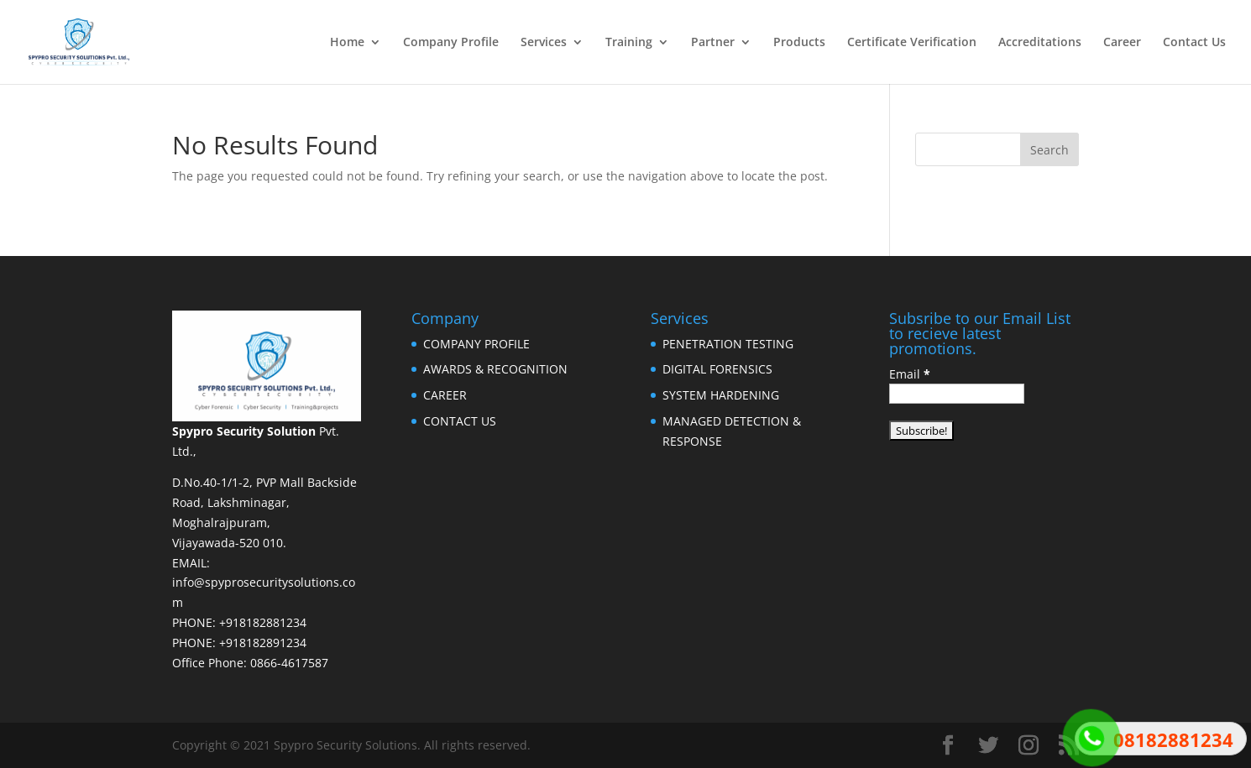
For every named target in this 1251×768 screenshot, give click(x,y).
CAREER (445, 395)
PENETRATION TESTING (727, 344)
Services (544, 43)
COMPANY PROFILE (476, 344)
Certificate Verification (911, 43)
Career (1122, 43)
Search (1049, 150)
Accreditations (1039, 43)
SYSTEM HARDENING (720, 395)
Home (347, 43)
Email (909, 374)
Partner (713, 43)
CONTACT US (459, 421)
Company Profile (451, 43)
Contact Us (1194, 43)
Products (799, 43)
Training (628, 43)
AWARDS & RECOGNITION (495, 369)
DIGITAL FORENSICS (717, 369)
